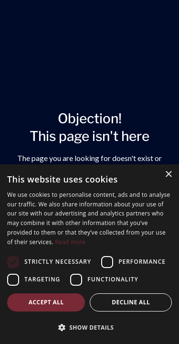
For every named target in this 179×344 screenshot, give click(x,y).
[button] (89, 327)
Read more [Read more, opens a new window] (70, 242)
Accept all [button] (46, 302)
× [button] (168, 174)
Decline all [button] (131, 302)
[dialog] (89, 254)
